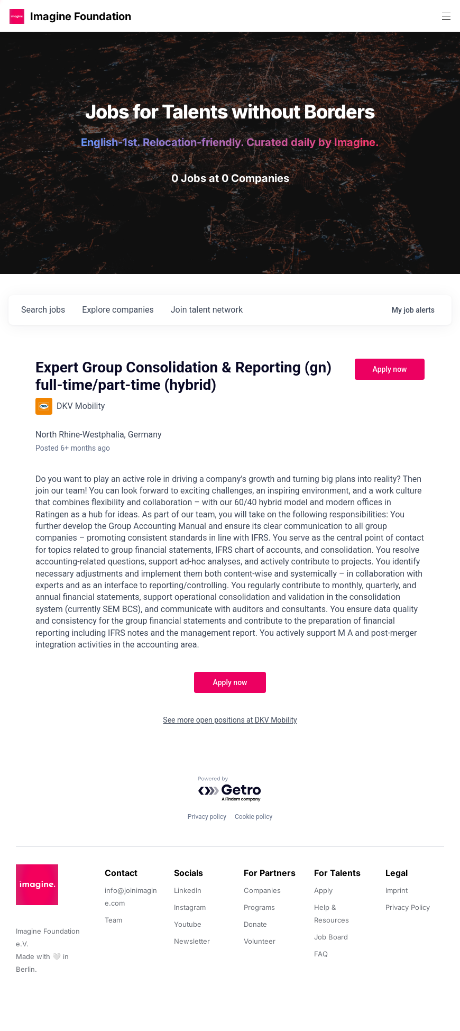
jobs (43, 310)
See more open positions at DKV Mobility (230, 720)
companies (117, 310)
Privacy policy (207, 816)
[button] (16, 16)
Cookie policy (253, 816)
